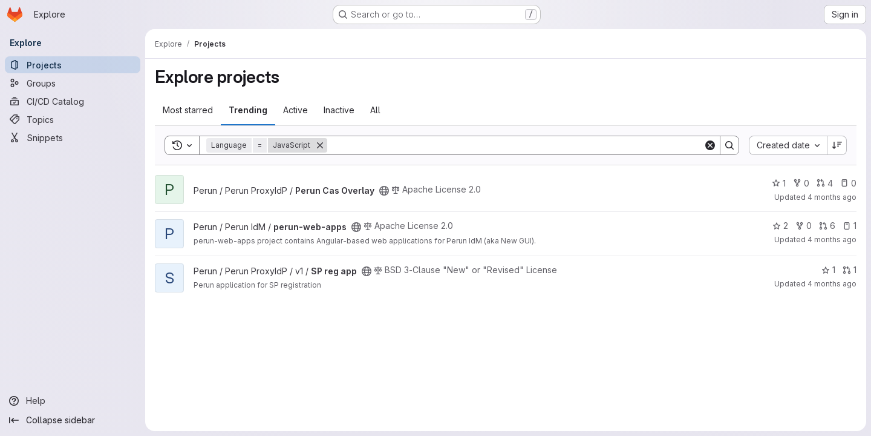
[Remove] (320, 145)
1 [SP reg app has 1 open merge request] (849, 270)
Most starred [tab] (188, 110)
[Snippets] (72, 137)
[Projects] (72, 64)
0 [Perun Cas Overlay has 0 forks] (801, 183)
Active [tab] (295, 110)
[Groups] (72, 82)
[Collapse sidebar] (72, 420)
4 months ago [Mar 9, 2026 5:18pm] (831, 239)
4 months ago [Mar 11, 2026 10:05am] (831, 283)
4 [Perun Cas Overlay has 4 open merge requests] (825, 183)
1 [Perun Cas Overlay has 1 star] (779, 183)
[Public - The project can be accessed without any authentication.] (384, 191)
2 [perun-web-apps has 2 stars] (780, 225)
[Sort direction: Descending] (837, 145)
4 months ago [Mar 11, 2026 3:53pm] (831, 197)
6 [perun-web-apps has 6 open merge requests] (827, 225)
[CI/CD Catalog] (72, 101)
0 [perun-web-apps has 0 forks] (803, 225)
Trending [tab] (248, 110)
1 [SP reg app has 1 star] (828, 270)
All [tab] (375, 110)
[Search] (515, 145)
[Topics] (72, 119)
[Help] (72, 400)
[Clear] (710, 145)
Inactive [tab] (339, 110)
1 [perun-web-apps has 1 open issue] (849, 225)
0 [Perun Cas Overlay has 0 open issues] (848, 183)
